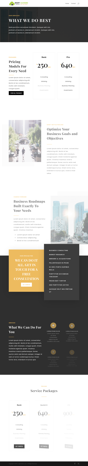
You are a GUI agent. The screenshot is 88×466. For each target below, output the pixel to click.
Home (67, 3)
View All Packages (16, 93)
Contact (73, 3)
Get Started (26, 290)
